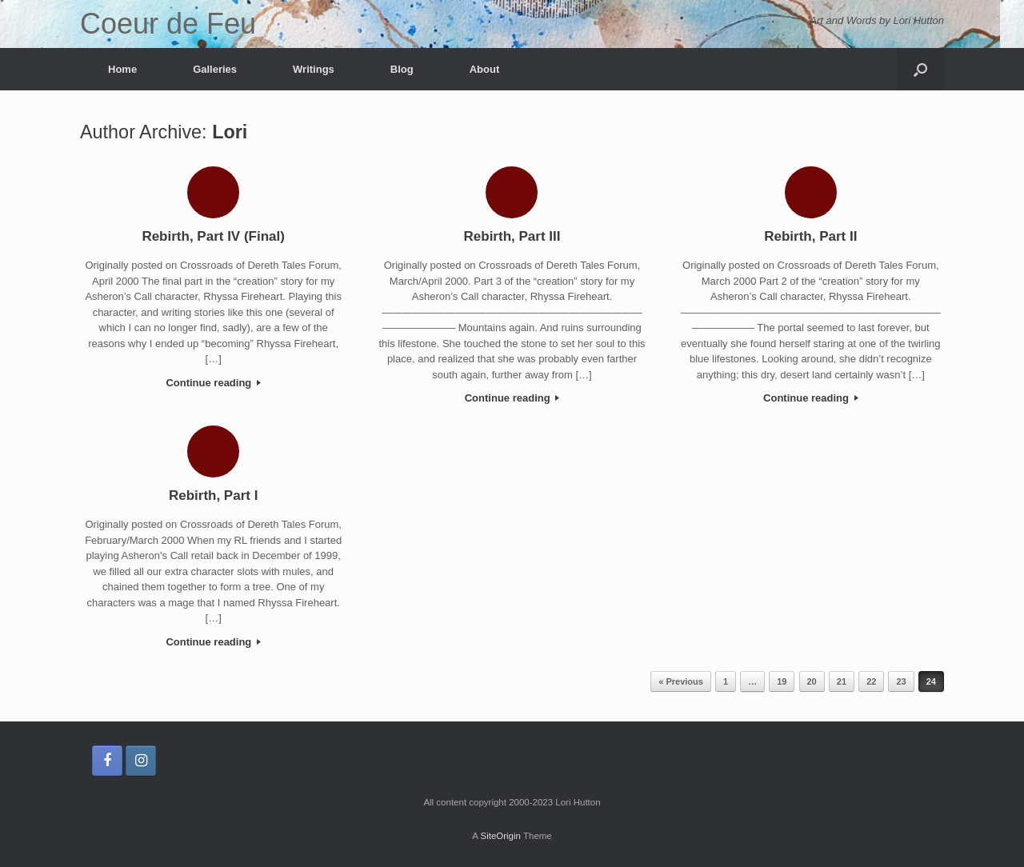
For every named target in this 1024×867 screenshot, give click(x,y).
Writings (313, 69)
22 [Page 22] (871, 681)
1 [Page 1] (725, 681)
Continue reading (213, 383)
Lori (229, 132)
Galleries (215, 69)
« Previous (680, 681)
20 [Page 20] (812, 681)
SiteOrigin (500, 836)
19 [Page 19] (781, 681)
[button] (920, 69)
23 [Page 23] (901, 681)
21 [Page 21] (841, 681)
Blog (402, 69)
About (485, 69)
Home (122, 69)
